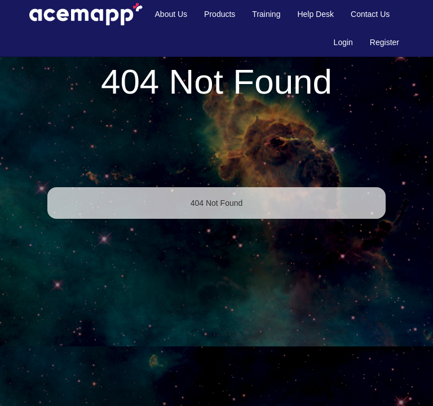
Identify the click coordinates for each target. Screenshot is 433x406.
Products (219, 14)
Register (384, 42)
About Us (171, 14)
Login (343, 42)
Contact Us (370, 14)
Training (266, 14)
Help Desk (315, 14)
